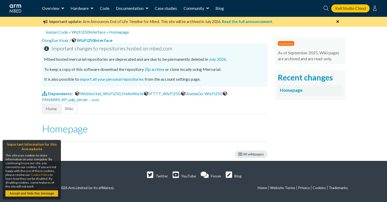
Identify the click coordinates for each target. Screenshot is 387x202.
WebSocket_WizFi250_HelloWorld (109, 93)
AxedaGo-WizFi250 (202, 93)
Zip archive (154, 69)
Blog (219, 8)
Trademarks (338, 187)
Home (51, 108)
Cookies (319, 187)
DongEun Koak (55, 40)
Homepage (119, 31)
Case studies (166, 8)
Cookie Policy (40, 175)
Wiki (69, 108)
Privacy (304, 187)
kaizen (52, 31)
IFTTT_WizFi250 (162, 93)
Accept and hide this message (31, 193)
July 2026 (217, 59)
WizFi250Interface (88, 31)
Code (104, 8)
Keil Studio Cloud (350, 8)
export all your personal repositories (112, 79)
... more (94, 100)
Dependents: (58, 93)
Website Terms (282, 187)
